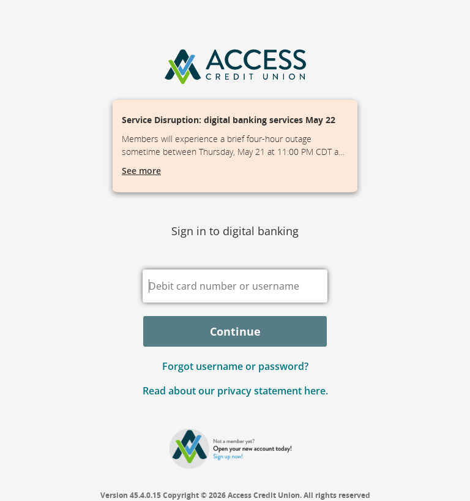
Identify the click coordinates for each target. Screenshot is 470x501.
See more (141, 170)
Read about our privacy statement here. (235, 390)
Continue (235, 331)
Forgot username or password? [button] (235, 366)
